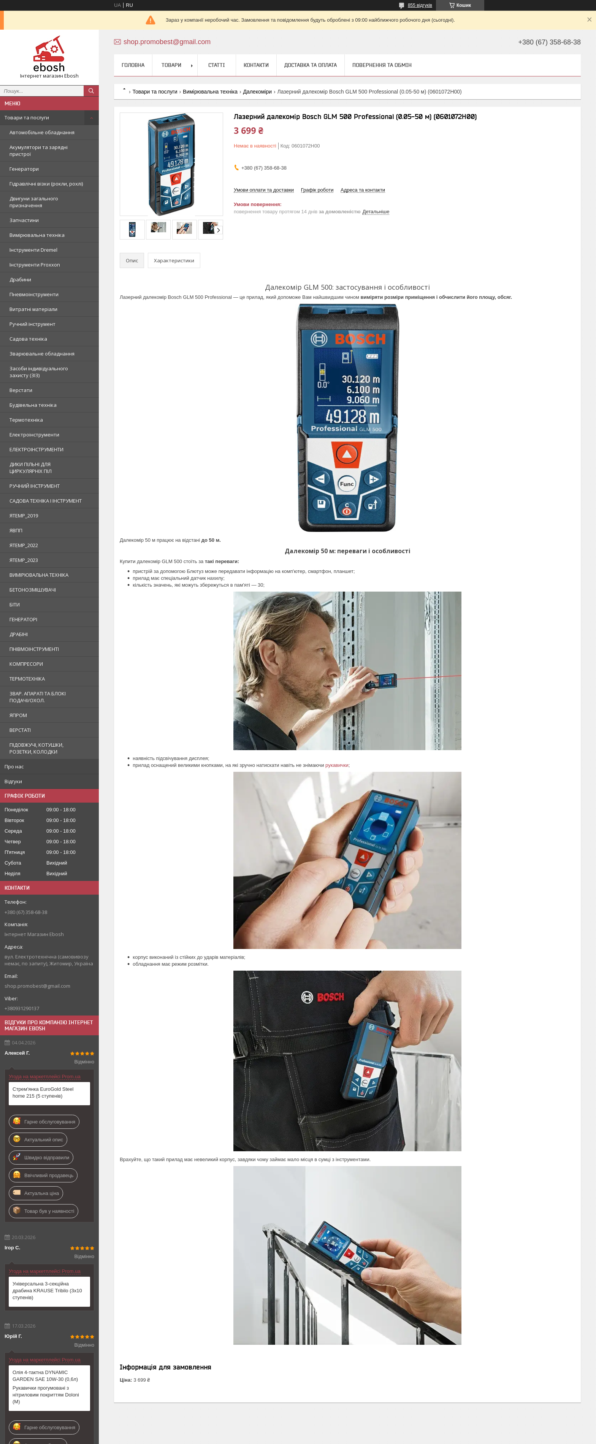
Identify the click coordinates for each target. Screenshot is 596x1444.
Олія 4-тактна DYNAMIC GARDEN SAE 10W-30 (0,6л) (45, 1375)
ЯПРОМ (18, 715)
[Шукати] (91, 91)
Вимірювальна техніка (37, 235)
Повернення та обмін (382, 65)
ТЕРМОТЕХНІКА (27, 678)
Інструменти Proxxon (35, 264)
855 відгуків (420, 5)
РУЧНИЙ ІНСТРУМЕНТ (35, 485)
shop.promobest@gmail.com (37, 985)
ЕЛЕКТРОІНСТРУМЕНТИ (36, 449)
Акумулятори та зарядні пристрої (39, 150)
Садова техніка (28, 338)
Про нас (14, 766)
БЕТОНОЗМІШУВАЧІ (33, 589)
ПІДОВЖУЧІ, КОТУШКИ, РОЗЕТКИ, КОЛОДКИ (36, 748)
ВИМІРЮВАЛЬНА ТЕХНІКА (39, 574)
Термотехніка (26, 419)
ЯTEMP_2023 (24, 560)
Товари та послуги (27, 117)
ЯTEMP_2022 (24, 545)
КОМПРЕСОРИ (26, 663)
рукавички (337, 765)
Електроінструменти (34, 434)
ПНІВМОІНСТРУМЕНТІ (34, 649)
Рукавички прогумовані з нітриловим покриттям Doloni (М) (46, 1394)
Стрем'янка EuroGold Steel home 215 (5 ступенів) (43, 1092)
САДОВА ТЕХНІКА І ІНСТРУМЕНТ (46, 500)
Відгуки (13, 781)
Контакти (256, 65)
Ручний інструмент (32, 324)
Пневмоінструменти (34, 294)
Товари (171, 65)
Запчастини (24, 220)
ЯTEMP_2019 (24, 515)
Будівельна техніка (33, 404)
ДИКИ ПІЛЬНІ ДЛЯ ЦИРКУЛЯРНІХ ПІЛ (31, 467)
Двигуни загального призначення (34, 202)
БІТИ (15, 604)
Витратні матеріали (33, 309)
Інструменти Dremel (33, 249)
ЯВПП (16, 530)
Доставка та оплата (310, 65)
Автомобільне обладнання (42, 132)
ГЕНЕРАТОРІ (23, 619)
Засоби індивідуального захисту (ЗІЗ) (39, 372)
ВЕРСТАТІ (20, 730)
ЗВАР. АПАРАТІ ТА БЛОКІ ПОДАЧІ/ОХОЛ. (38, 697)
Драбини (20, 279)
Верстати (21, 390)
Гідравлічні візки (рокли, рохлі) (46, 183)
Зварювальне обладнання (42, 353)
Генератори (24, 168)
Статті (216, 65)
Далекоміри (257, 92)
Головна (133, 65)
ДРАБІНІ (19, 634)
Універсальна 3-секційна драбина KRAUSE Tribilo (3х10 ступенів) (47, 1290)
